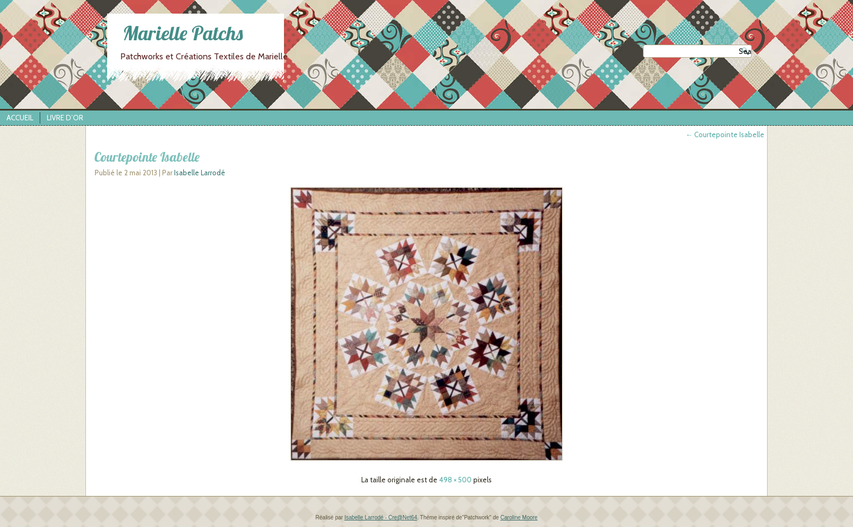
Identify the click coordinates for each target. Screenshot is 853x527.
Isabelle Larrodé (199, 172)
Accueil (20, 117)
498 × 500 (455, 479)
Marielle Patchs (183, 33)
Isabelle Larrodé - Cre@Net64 (380, 517)
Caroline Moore (518, 517)
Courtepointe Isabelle (724, 134)
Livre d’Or (65, 117)
